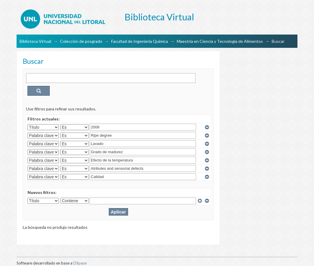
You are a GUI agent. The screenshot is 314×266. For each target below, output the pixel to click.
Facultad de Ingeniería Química (139, 41)
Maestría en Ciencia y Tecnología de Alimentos (220, 41)
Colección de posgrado (81, 41)
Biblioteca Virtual (35, 41)
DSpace (80, 263)
